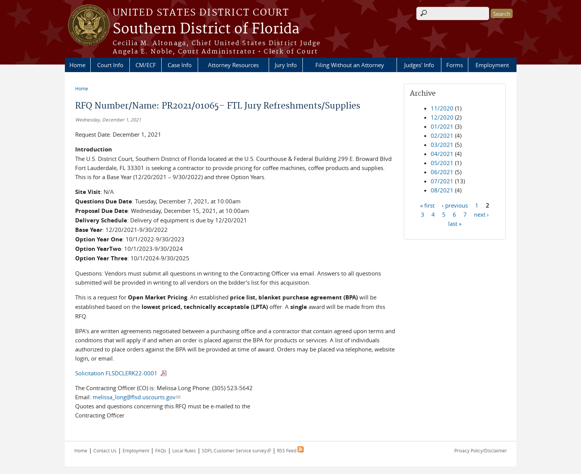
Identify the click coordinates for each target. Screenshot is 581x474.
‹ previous (455, 205)
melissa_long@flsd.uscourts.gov (136, 397)
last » (454, 223)
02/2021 (442, 135)
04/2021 (442, 153)
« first (427, 205)
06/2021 (442, 172)
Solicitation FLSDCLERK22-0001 (116, 373)
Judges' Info (419, 65)
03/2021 (442, 144)
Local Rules (184, 450)
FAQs (160, 450)
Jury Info (286, 65)
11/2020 (442, 108)
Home (77, 65)
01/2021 (442, 126)
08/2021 (442, 190)
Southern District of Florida (206, 29)
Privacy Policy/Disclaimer (480, 450)
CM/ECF (145, 65)
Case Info (180, 65)
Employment (492, 65)
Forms (454, 65)
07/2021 (442, 181)
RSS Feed (290, 450)
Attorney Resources (233, 65)
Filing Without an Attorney (349, 65)
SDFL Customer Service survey (236, 450)
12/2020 (442, 117)
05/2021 (442, 163)
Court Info (110, 65)
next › (481, 214)
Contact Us (105, 450)
